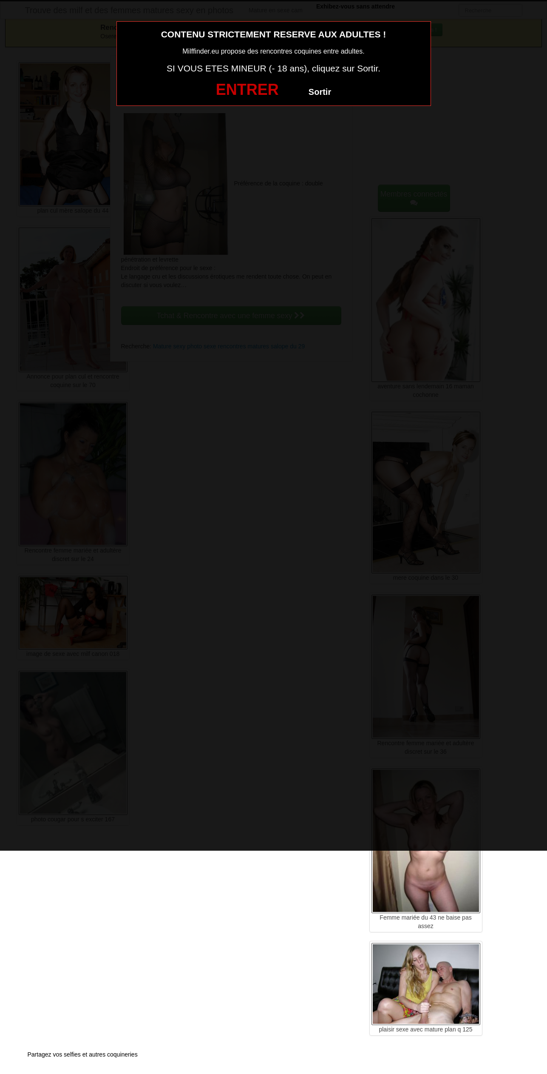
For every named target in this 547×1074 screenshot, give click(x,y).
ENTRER (247, 89)
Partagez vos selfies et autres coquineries (83, 1054)
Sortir (320, 92)
